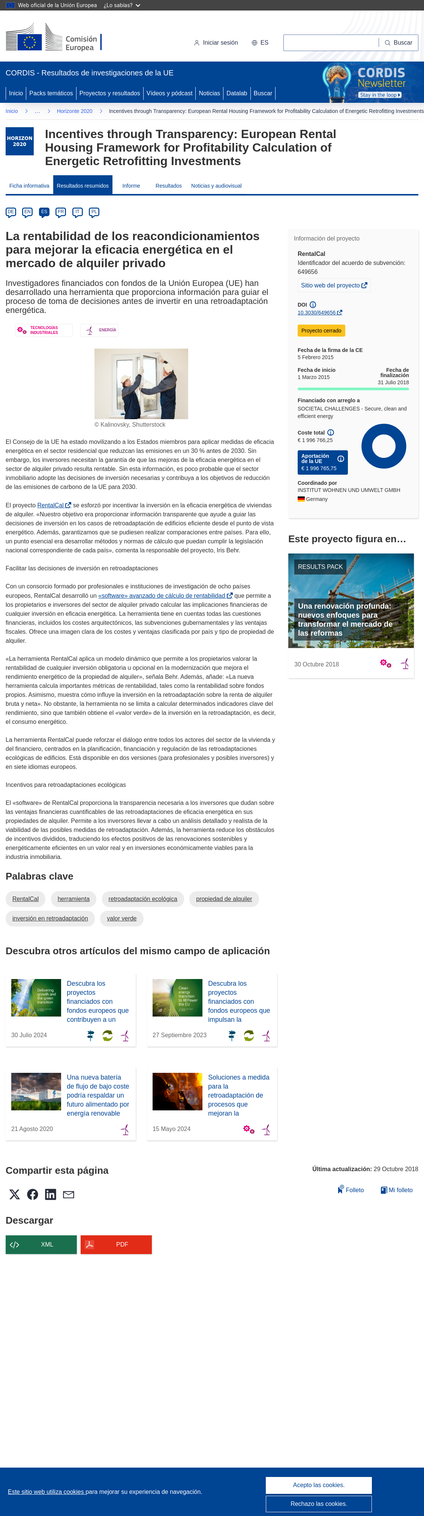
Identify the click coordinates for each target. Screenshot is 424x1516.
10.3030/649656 (317, 313)
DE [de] (11, 211)
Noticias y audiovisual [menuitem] (216, 186)
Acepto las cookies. (319, 1485)
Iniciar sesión (216, 42)
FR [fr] (61, 211)
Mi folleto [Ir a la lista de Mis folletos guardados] (397, 1190)
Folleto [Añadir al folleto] (351, 1189)
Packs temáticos (51, 93)
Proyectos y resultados (109, 93)
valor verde (121, 918)
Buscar (263, 93)
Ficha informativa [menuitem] (29, 186)
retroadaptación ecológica (143, 899)
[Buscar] (398, 43)
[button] (260, 43)
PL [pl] (94, 211)
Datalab (236, 93)
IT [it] (77, 211)
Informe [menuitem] (131, 186)
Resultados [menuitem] (169, 186)
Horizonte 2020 (75, 111)
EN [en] (27, 211)
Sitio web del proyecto (331, 286)
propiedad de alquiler (224, 899)
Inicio (16, 93)
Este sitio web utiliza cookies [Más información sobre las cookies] (46, 1492)
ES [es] (44, 211)
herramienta (74, 899)
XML (47, 1244)
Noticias (209, 93)
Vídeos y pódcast (170, 93)
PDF (122, 1244)
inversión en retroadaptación (50, 918)
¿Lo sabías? (122, 5)
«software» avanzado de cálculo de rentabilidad (163, 596)
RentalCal (51, 505)
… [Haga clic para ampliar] (37, 111)
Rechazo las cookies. (319, 1504)
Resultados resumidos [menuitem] (83, 186)
